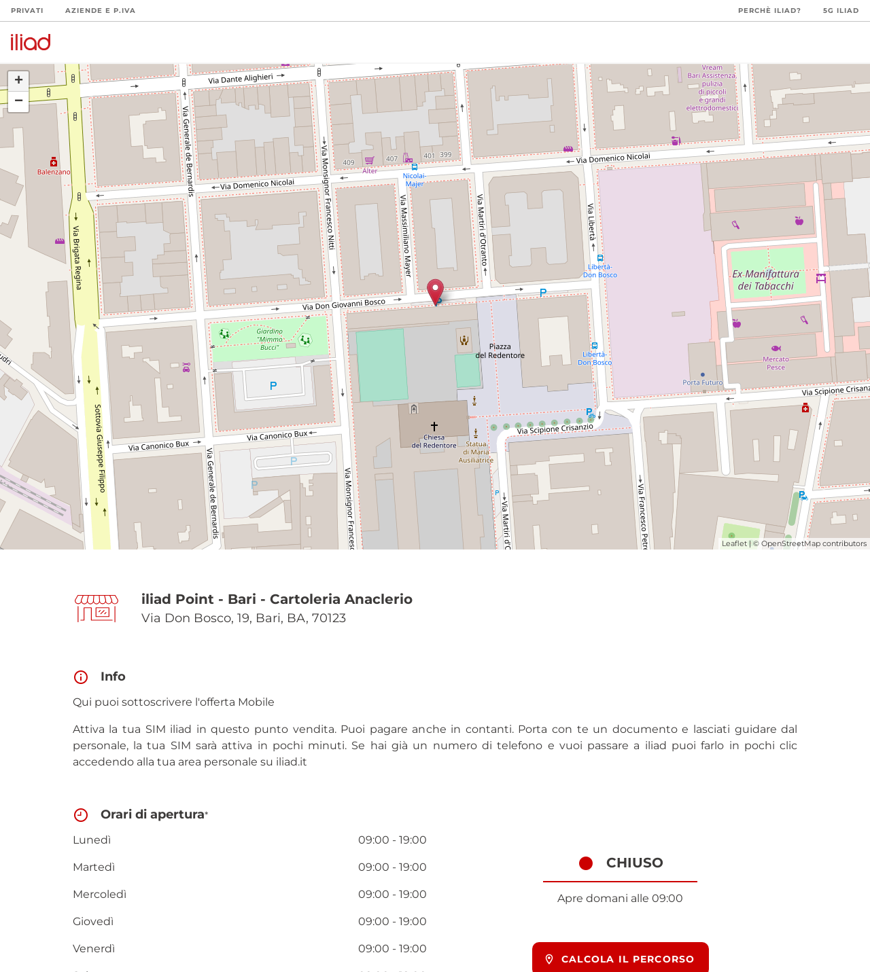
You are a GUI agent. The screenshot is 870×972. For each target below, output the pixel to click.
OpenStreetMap (790, 543)
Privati (27, 10)
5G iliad (841, 10)
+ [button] (18, 81)
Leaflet (734, 543)
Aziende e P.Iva (100, 10)
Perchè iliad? (769, 10)
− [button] (18, 102)
